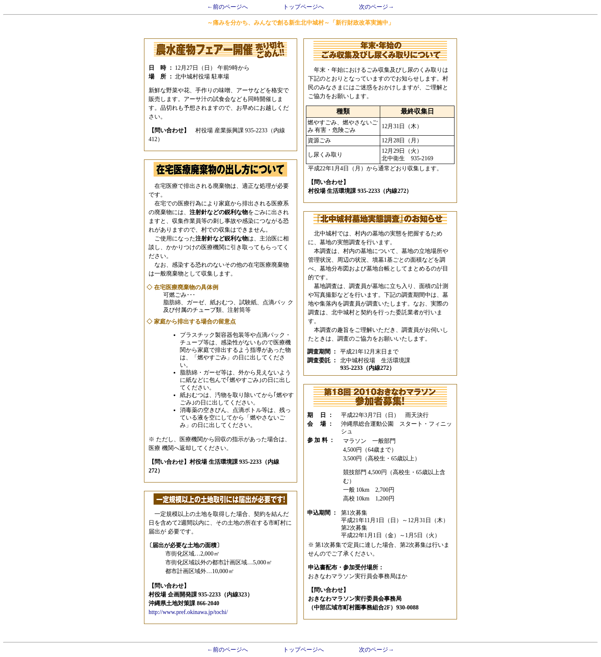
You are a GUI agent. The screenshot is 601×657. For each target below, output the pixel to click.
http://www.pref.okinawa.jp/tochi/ (188, 612)
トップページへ (303, 7)
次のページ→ (376, 7)
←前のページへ (227, 7)
